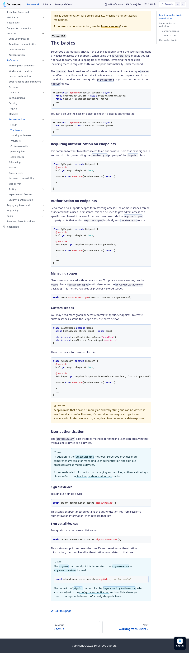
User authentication (168, 40)
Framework (33, 4)
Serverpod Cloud (63, 4)
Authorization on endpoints (167, 25)
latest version (109, 26)
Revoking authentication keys (94, 476)
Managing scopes (170, 30)
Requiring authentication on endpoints (171, 17)
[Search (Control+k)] (172, 4)
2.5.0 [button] (45, 4)
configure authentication (94, 592)
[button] (24, 17)
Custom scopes (169, 35)
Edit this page (61, 611)
